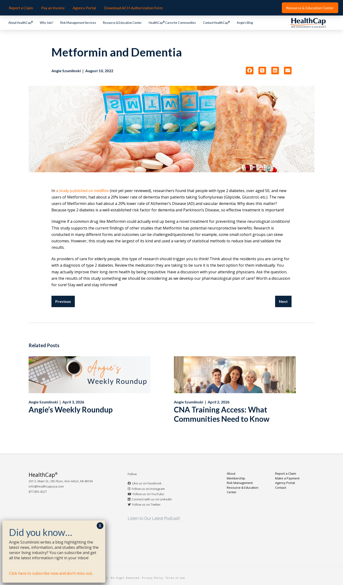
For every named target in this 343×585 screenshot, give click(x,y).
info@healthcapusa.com (46, 486)
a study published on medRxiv (82, 190)
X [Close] (100, 525)
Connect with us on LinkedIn (152, 499)
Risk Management (240, 483)
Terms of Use (175, 578)
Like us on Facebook (146, 483)
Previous (63, 301)
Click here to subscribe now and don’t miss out (50, 573)
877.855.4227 (38, 491)
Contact (280, 487)
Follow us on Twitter (146, 504)
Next (283, 301)
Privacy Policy (152, 578)
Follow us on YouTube (148, 494)
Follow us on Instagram (148, 489)
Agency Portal (285, 483)
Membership (236, 478)
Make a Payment (287, 478)
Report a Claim (285, 473)
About (231, 473)
